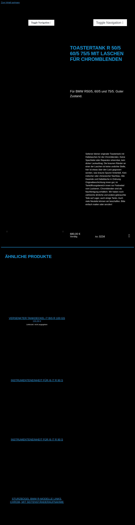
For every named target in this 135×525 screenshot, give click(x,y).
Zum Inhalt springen (10, 2)
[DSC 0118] (43, 231)
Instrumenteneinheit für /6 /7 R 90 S (37, 380)
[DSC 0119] (30, 231)
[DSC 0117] (55, 231)
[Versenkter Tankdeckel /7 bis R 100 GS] (38, 312)
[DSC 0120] (17, 231)
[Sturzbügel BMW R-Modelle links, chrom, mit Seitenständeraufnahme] (38, 493)
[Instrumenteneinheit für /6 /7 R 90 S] (38, 374)
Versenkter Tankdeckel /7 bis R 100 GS (37, 318)
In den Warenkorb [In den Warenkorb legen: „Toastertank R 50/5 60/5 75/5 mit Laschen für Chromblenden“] (129, 236)
